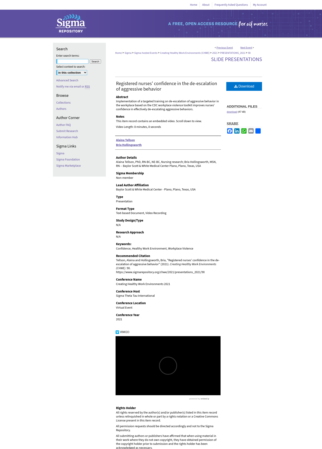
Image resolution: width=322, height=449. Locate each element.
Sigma (128, 53)
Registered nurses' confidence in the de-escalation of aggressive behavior (166, 86)
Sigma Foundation (68, 159)
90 (249, 53)
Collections (63, 103)
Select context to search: (70, 67)
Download (244, 86)
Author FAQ (63, 125)
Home (118, 53)
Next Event (246, 48)
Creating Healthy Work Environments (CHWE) (185, 53)
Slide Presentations (236, 59)
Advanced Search (67, 80)
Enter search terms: (67, 56)
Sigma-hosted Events (146, 53)
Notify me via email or (73, 86)
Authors (61, 109)
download (232, 111)
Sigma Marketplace (68, 166)
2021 (215, 53)
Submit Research (67, 131)
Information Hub (67, 137)
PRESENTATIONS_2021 (233, 53)
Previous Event (225, 48)
